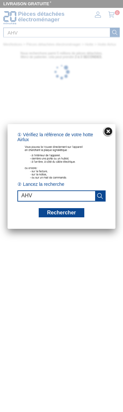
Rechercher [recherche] (61, 212)
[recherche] (100, 196)
